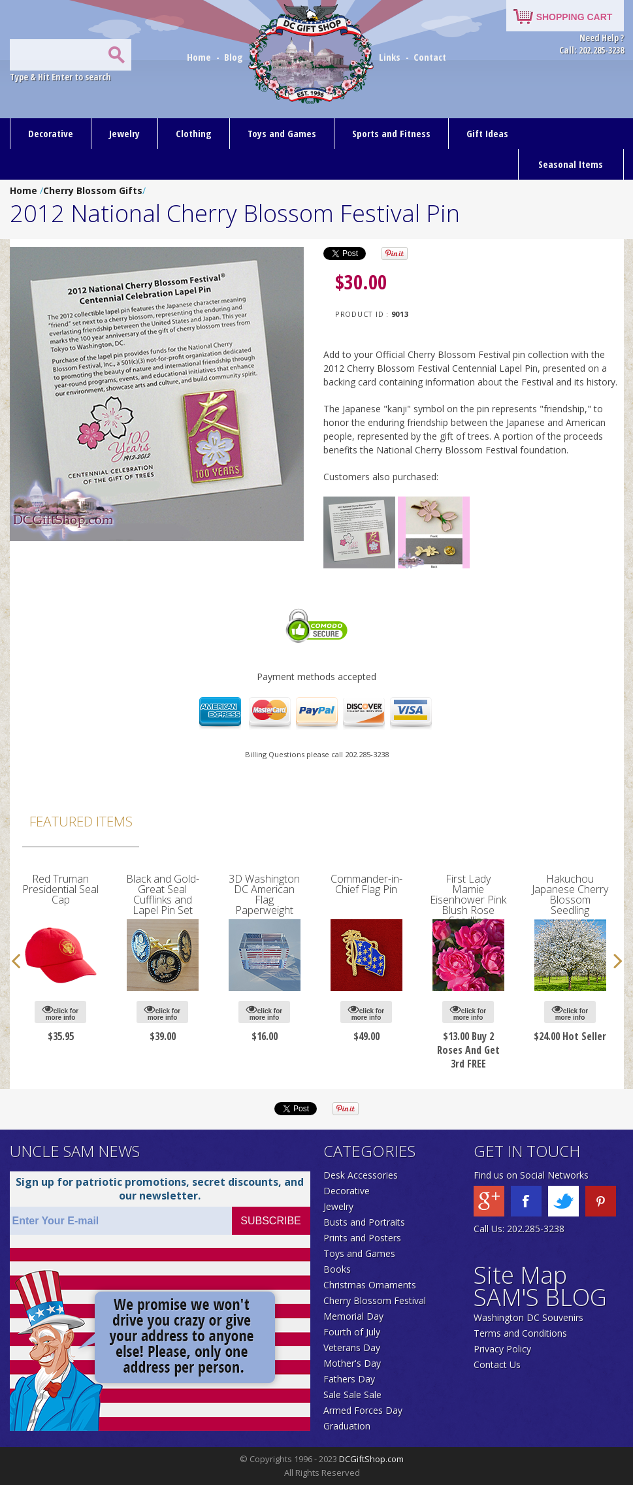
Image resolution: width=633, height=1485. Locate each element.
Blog (235, 56)
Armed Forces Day (362, 1410)
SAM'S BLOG (540, 1297)
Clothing (194, 133)
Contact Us (497, 1364)
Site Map (520, 1275)
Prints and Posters (362, 1238)
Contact (430, 56)
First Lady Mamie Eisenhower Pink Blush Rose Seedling (468, 900)
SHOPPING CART (574, 17)
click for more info (60, 1012)
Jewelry (124, 133)
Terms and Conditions (520, 1333)
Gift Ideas (487, 133)
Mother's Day (352, 1363)
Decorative (50, 133)
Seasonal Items (570, 164)
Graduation (346, 1426)
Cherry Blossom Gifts (92, 190)
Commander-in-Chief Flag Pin (366, 884)
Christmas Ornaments (369, 1285)
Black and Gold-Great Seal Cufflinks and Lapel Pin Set (162, 894)
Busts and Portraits (364, 1222)
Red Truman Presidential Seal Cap (60, 889)
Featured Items (81, 821)
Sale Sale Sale (352, 1394)
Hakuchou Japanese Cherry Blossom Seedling (570, 894)
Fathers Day (349, 1379)
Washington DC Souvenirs (528, 1317)
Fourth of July (351, 1332)
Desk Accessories (360, 1175)
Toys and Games (282, 133)
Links (389, 56)
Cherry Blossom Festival (374, 1300)
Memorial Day (353, 1316)
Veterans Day (351, 1347)
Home (200, 56)
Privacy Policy (502, 1349)
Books (337, 1269)
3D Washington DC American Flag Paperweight (264, 894)
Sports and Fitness (391, 133)
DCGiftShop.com (371, 1459)
